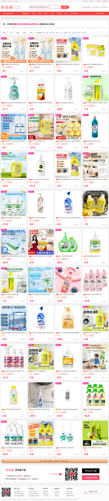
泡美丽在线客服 (94, 493)
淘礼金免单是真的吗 (34, 493)
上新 (52, 13)
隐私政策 (45, 493)
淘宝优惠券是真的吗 (19, 493)
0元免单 (4, 1)
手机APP (75, 13)
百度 (69, 491)
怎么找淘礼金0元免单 (34, 495)
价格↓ (31, 32)
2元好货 (16, 1)
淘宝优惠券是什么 (19, 491)
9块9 (66, 13)
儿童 (76, 32)
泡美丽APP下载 (70, 495)
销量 (18, 32)
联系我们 (57, 495)
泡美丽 (2, 18)
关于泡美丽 (46, 495)
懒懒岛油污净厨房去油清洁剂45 (26, 24)
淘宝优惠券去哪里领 (19, 495)
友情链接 (57, 493)
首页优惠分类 (10, 13)
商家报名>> (105, 1)
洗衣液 (84, 32)
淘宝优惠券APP (95, 7)
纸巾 (80, 32)
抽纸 (73, 32)
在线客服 (99, 1)
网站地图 (45, 491)
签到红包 (77, 27)
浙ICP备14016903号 (58, 499)
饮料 (57, 32)
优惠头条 (91, 1)
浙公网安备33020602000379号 (70, 499)
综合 (4, 32)
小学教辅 (65, 32)
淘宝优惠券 (25, 27)
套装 (54, 32)
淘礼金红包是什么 (33, 491)
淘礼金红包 (10, 1)
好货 (39, 13)
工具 (70, 32)
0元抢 (27, 13)
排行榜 (59, 13)
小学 (60, 32)
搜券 (65, 7)
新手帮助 (85, 1)
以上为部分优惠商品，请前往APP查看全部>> (54, 461)
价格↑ (24, 32)
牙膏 (43, 32)
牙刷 (50, 32)
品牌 (46, 13)
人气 (11, 32)
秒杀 (33, 13)
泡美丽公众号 (69, 493)
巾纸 (47, 32)
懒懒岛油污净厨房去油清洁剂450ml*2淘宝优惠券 (17, 18)
